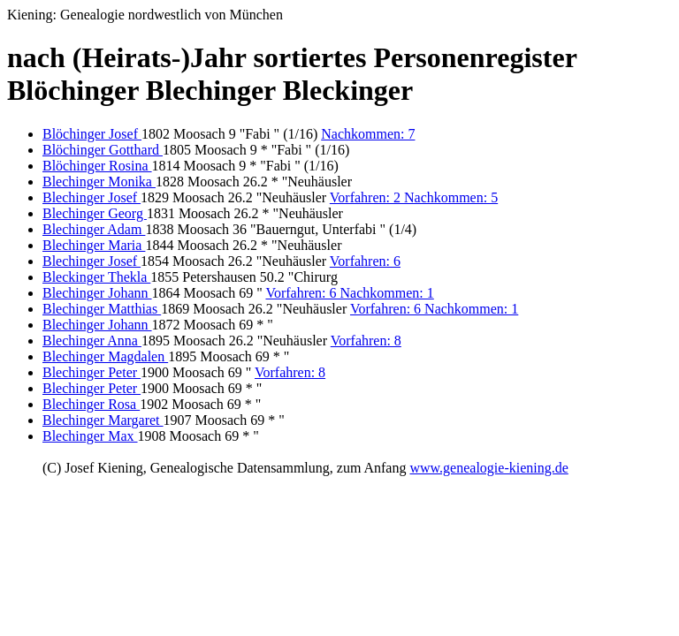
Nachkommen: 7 (368, 133)
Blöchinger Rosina (97, 165)
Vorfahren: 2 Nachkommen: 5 (414, 197)
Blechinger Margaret (103, 420)
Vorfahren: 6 (365, 261)
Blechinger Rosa (91, 404)
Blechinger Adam (93, 229)
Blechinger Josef (91, 197)
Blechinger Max (90, 435)
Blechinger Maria (93, 245)
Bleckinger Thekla (96, 276)
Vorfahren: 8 (366, 340)
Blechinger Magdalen (105, 356)
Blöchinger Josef (91, 133)
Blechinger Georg (94, 213)
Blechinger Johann (97, 292)
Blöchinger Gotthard (102, 149)
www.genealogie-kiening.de (488, 467)
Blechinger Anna (91, 340)
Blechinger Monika (99, 181)
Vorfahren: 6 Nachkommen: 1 (349, 292)
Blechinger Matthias (101, 308)
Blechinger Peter (91, 372)
